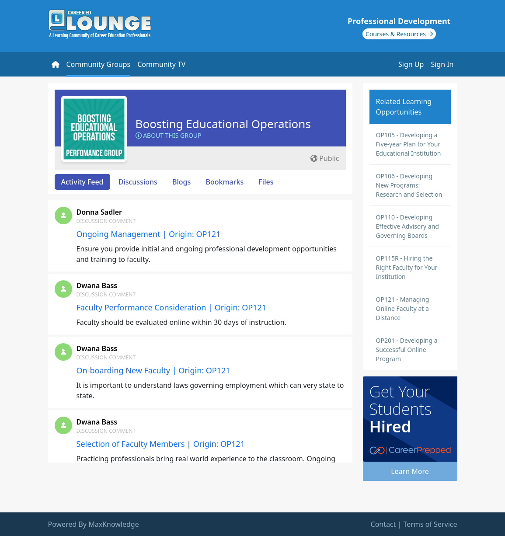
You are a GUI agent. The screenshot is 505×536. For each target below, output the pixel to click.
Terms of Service (430, 524)
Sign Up (411, 64)
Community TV (161, 64)
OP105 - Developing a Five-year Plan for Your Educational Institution (408, 144)
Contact (383, 524)
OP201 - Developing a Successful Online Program (407, 349)
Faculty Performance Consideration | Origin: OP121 (172, 307)
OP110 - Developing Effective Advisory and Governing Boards (407, 226)
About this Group (169, 135)
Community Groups (98, 64)
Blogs (181, 182)
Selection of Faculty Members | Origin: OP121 (161, 444)
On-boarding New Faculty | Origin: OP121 (153, 370)
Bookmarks (224, 182)
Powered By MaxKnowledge (93, 524)
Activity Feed (82, 182)
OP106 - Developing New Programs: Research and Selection (409, 185)
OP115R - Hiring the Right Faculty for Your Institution (407, 267)
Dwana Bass (97, 285)
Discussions (137, 182)
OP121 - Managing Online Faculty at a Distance (402, 308)
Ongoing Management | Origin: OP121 (149, 234)
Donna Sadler (99, 212)
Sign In (442, 64)
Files (265, 182)
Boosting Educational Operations (223, 124)
